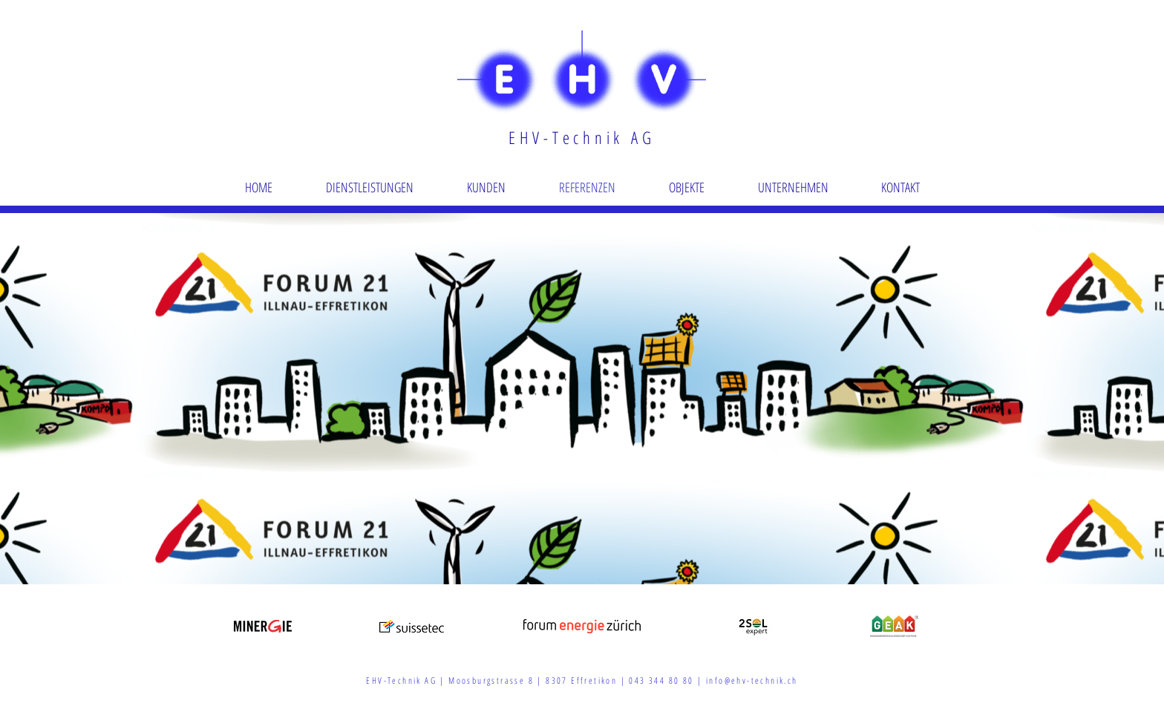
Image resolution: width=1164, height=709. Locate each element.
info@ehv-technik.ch (752, 680)
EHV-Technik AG (582, 137)
